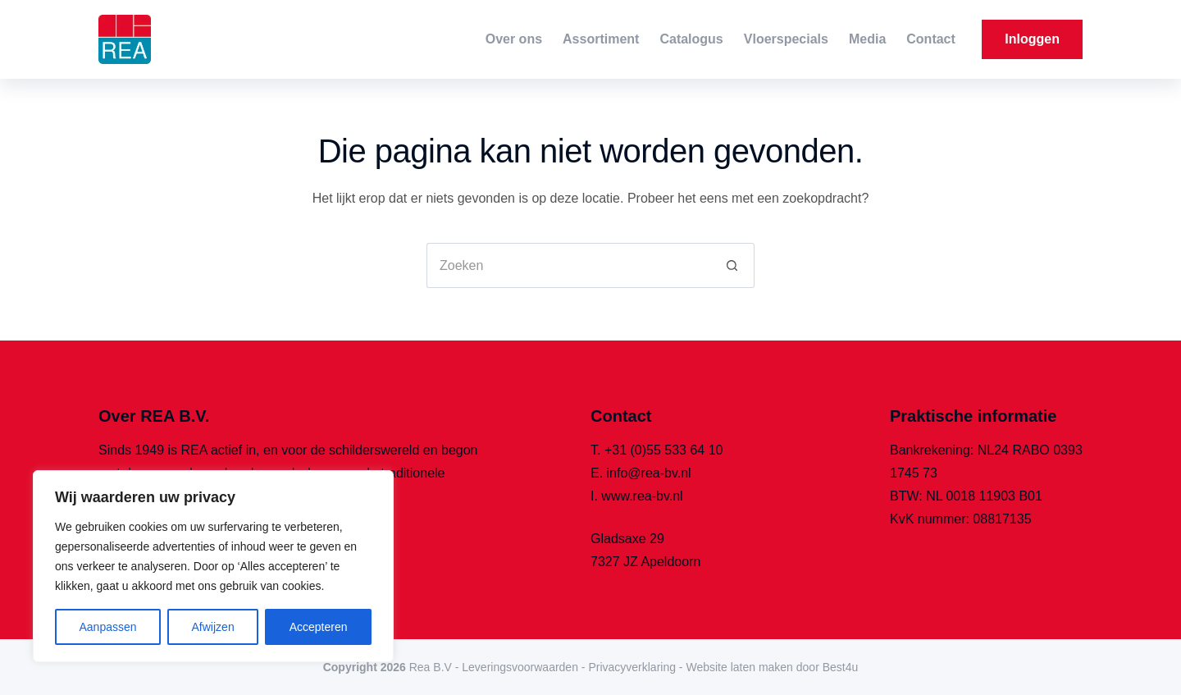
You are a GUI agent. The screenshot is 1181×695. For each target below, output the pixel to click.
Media (867, 39)
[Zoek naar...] (567, 265)
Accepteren (319, 626)
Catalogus (691, 39)
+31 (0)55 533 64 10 (663, 450)
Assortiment (601, 39)
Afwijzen (213, 626)
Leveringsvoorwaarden (520, 667)
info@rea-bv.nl (649, 473)
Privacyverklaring (632, 667)
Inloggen (1032, 39)
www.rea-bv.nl (641, 496)
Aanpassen (107, 626)
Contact (930, 39)
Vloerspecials (786, 39)
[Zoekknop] (732, 265)
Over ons (514, 39)
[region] (213, 566)
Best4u (841, 667)
